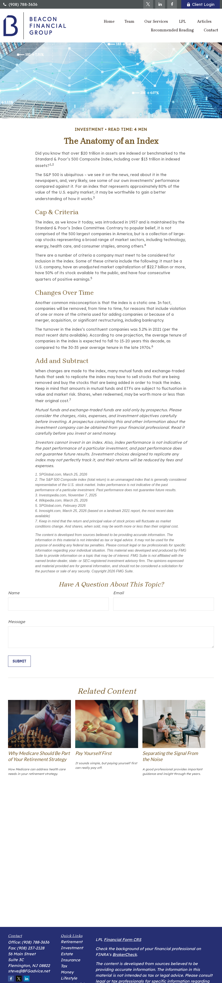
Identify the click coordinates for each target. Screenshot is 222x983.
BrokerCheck (125, 954)
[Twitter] (148, 4)
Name (14, 592)
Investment (72, 947)
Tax (64, 966)
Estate (67, 953)
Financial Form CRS (122, 939)
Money (67, 972)
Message (16, 621)
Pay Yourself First (93, 753)
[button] (109, 21)
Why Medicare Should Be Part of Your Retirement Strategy (39, 756)
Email (118, 592)
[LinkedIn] (160, 4)
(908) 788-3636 (20, 4)
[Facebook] (172, 4)
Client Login (200, 4)
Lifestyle (69, 978)
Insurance (70, 959)
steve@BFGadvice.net (29, 970)
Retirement (71, 941)
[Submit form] (19, 661)
